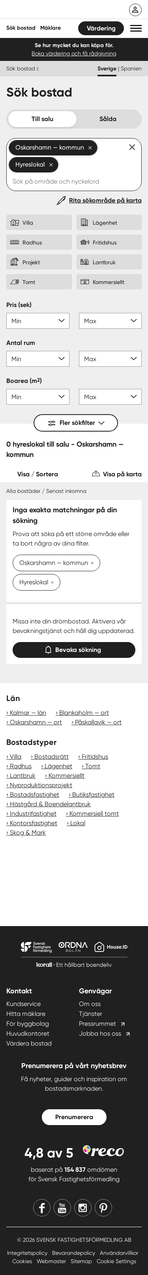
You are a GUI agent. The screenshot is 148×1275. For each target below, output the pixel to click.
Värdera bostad (29, 1043)
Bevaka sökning (74, 648)
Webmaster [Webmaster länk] (52, 1261)
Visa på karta (122, 474)
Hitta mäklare (25, 1013)
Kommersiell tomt (94, 813)
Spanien (131, 68)
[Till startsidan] (58, 10)
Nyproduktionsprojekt (41, 785)
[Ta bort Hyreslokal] (51, 583)
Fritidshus (95, 756)
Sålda (107, 119)
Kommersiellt (66, 775)
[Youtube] (62, 1207)
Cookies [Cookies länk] (23, 1261)
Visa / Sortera (37, 474)
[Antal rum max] (110, 359)
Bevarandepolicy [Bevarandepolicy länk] (74, 1253)
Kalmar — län (28, 712)
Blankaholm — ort (84, 712)
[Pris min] (37, 321)
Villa (15, 756)
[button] (136, 28)
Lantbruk (23, 775)
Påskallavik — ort (98, 722)
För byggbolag (27, 1023)
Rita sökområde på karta (105, 200)
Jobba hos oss (100, 1033)
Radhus (21, 766)
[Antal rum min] (37, 359)
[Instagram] (83, 1207)
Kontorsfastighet (33, 823)
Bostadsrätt (51, 756)
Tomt (92, 766)
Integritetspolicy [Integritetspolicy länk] (28, 1253)
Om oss (90, 1004)
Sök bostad (21, 28)
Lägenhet (58, 766)
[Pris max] (110, 321)
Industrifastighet (33, 813)
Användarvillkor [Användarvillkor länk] (119, 1253)
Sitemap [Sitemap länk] (82, 1261)
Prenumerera (74, 1117)
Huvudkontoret (27, 1033)
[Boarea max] (110, 397)
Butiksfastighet (93, 794)
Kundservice (23, 1004)
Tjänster (90, 1013)
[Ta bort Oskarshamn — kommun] (91, 564)
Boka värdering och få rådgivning (74, 53)
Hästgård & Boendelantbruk (50, 804)
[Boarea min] (37, 397)
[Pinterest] (103, 1207)
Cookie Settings (116, 1261)
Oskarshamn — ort (36, 722)
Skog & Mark (28, 832)
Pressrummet (97, 1023)
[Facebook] (42, 1207)
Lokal (77, 823)
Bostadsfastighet (34, 794)
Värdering (101, 28)
